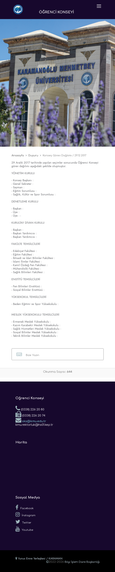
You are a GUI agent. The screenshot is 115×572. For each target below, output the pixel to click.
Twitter (23, 521)
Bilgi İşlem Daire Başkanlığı (82, 562)
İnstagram (25, 514)
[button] (58, 354)
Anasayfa (18, 155)
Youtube (24, 529)
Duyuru (33, 155)
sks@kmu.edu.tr (30, 420)
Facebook (24, 507)
